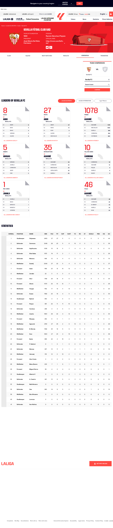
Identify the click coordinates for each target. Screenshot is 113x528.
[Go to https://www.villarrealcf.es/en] (110, 9)
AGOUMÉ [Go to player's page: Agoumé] (93, 164)
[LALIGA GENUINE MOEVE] (47, 19)
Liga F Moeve (103, 100)
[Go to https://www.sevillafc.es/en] (100, 9)
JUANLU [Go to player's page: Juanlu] (12, 164)
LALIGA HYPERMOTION (85, 100)
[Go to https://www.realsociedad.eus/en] (95, 9)
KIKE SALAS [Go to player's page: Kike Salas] (54, 136)
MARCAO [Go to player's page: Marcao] (12, 204)
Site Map (17, 520)
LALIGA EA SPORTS (67, 100)
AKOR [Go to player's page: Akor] (11, 170)
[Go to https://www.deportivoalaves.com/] (26, 9)
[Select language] (103, 14)
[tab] (66, 101)
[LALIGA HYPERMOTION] (20, 19)
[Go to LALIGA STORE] (84, 14)
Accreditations (25, 520)
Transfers (104, 55)
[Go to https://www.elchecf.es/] (31, 9)
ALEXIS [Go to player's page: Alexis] (12, 136)
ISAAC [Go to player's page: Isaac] (11, 130)
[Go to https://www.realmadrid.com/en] (84, 9)
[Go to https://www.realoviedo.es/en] (89, 9)
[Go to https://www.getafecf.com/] (42, 9)
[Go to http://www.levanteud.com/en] (52, 9)
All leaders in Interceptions (53, 177)
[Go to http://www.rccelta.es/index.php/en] (63, 9)
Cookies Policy (99, 520)
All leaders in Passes (92, 140)
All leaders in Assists (11, 177)
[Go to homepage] (61, 21)
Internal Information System (61, 520)
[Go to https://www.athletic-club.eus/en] (10, 9)
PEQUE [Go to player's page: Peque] (93, 167)
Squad (28, 55)
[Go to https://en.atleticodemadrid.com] (15, 9)
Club (9, 55)
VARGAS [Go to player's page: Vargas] (12, 133)
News (84, 19)
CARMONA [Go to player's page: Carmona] (94, 133)
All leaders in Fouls (91, 214)
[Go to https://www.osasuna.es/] (21, 9)
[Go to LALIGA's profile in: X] (47, 47)
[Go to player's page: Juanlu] (23, 188)
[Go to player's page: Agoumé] (104, 114)
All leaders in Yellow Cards (94, 177)
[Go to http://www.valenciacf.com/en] (105, 9)
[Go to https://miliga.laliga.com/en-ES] (111, 14)
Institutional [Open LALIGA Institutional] (9, 14)
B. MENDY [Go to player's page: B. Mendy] (94, 204)
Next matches (47, 55)
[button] (8, 19)
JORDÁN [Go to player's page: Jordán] (12, 210)
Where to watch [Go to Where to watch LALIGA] (45, 14)
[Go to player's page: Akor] (23, 114)
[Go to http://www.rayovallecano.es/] (58, 9)
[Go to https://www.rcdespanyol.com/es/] (68, 9)
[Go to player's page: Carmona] (104, 151)
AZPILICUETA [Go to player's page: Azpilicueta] (54, 170)
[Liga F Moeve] (32, 19)
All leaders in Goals (10, 140)
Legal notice (81, 520)
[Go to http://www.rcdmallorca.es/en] (74, 9)
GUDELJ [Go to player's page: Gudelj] (93, 130)
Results (66, 55)
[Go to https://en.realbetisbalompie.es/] (79, 9)
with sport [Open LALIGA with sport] (28, 14)
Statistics (96, 19)
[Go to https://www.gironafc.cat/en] (47, 9)
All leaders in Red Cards (12, 214)
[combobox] (97, 79)
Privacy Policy (90, 520)
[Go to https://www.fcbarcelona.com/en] (36, 9)
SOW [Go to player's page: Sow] (11, 127)
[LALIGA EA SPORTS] (8, 19)
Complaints (10, 520)
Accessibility (73, 520)
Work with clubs (43, 520)
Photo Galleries (107, 19)
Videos (73, 19)
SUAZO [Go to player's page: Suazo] (93, 173)
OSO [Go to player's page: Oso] (11, 173)
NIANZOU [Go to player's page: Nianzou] (12, 207)
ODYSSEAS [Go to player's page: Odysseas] (94, 136)
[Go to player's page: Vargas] (23, 151)
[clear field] (109, 79)
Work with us (33, 520)
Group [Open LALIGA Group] (73, 14)
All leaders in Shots (51, 140)
